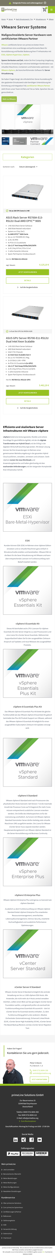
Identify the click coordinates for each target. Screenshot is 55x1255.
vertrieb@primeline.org (42, 1073)
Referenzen (7, 1216)
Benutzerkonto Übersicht (12, 1174)
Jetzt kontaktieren (39, 1079)
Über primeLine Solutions (12, 1203)
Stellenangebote (9, 1220)
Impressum (7, 1238)
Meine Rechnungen (10, 1183)
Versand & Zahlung (9, 1229)
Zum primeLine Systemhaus (13, 1207)
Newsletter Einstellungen (12, 1191)
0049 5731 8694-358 (40, 1070)
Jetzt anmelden (8, 1170)
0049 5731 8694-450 (31, 1112)
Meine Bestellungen (10, 1178)
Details (27, 280)
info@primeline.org (30, 1118)
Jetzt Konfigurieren (27, 272)
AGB (4, 1225)
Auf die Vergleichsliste (27, 287)
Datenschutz (7, 1233)
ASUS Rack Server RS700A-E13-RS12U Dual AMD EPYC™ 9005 (24, 219)
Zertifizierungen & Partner (12, 1212)
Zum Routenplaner (27, 1121)
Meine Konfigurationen (11, 1187)
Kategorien (27, 157)
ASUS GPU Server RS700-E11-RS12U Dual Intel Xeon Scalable (27, 339)
